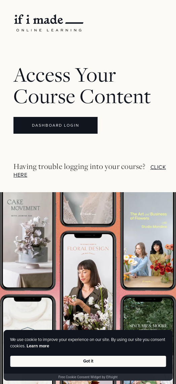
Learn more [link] (38, 346)
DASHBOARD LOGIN (55, 125)
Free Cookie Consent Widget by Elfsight (88, 377)
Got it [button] (88, 361)
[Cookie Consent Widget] (88, 355)
